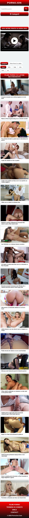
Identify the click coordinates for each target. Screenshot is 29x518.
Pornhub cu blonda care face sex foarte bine (13, 497)
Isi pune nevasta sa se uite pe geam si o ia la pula (13, 97)
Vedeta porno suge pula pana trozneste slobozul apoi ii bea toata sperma (12, 413)
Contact (14, 512)
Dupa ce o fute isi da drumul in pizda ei (12, 434)
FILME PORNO (14, 504)
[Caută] (26, 9)
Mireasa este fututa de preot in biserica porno (13, 371)
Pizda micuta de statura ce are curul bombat (13, 350)
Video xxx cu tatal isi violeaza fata (10, 202)
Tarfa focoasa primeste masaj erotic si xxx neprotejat (13, 455)
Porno (14, 3)
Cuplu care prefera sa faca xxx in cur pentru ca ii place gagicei (14, 181)
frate (15, 67)
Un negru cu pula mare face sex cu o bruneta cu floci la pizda (14, 265)
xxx (8, 70)
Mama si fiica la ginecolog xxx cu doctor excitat (14, 118)
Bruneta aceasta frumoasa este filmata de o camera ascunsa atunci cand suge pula (13, 286)
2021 (9, 67)
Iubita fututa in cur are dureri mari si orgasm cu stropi (14, 329)
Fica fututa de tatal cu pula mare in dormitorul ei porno (14, 139)
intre (20, 67)
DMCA (14, 510)
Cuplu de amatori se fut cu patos (10, 160)
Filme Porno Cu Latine (15, 63)
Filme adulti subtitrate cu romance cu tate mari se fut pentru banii (14, 392)
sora (3, 70)
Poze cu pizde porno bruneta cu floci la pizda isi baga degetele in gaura (14, 476)
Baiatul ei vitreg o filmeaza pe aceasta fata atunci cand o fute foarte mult (13, 223)
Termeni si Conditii (14, 507)
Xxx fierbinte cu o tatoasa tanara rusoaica (12, 244)
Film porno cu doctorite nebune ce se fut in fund (13, 308)
